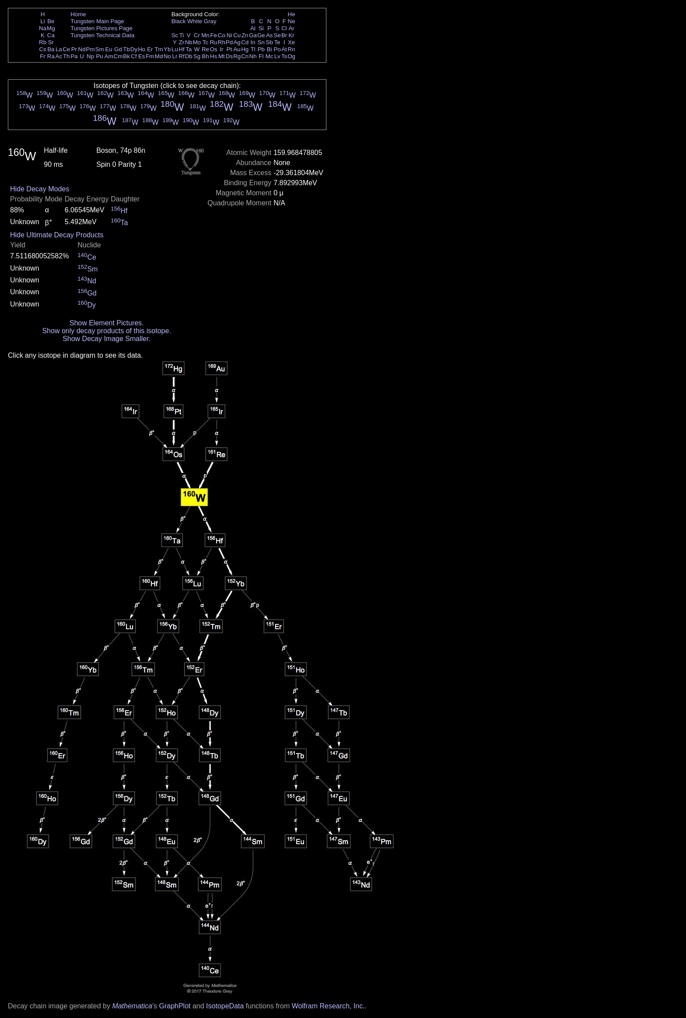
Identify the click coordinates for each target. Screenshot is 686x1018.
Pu (99, 56)
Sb (269, 42)
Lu (175, 49)
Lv (277, 56)
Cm (118, 56)
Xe (291, 42)
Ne (291, 21)
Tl (253, 49)
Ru (213, 42)
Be (50, 21)
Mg (51, 28)
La (59, 49)
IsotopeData (225, 1006)
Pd (229, 42)
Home (78, 14)
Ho (141, 49)
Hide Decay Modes (39, 189)
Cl (284, 28)
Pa (73, 56)
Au (236, 49)
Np (90, 56)
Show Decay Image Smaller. (106, 338)
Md (159, 56)
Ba (50, 49)
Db (188, 56)
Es (141, 56)
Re (205, 49)
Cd (244, 42)
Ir (221, 49)
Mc (269, 56)
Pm (90, 49)
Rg (237, 56)
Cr (197, 35)
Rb (42, 42)
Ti (181, 35)
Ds (229, 56)
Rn (291, 49)
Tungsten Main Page (97, 21)
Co (221, 35)
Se (277, 35)
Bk (126, 56)
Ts (284, 56)
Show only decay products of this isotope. (106, 331)
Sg (196, 56)
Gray (210, 21)
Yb (167, 49)
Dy (133, 49)
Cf (133, 56)
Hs (213, 56)
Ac (59, 56)
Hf (181, 49)
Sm (99, 49)
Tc (205, 42)
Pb (261, 49)
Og (291, 56)
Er (150, 49)
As (269, 35)
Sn (261, 42)
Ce (66, 49)
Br (284, 35)
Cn (244, 56)
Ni (229, 35)
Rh (221, 42)
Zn (245, 35)
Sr (51, 42)
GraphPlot (174, 1006)
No (167, 56)
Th (66, 56)
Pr (74, 49)
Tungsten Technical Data (102, 35)
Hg (244, 49)
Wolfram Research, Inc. (328, 1006)
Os (213, 49)
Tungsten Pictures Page (101, 28)
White (194, 21)
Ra (51, 56)
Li (42, 21)
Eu (108, 49)
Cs (42, 49)
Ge (261, 35)
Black (179, 21)
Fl (261, 56)
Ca (51, 35)
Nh (253, 56)
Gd (118, 49)
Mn (205, 35)
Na (42, 28)
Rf (181, 56)
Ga (253, 35)
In (253, 42)
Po (277, 49)
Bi (269, 49)
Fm (150, 56)
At (284, 49)
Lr (175, 56)
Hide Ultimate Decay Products (56, 235)
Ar (291, 28)
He (291, 14)
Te (277, 42)
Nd (82, 49)
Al (253, 28)
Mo (197, 42)
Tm (158, 49)
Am (109, 56)
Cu (237, 35)
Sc (175, 35)
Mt (221, 56)
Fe (213, 35)
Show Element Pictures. (107, 323)
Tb (126, 49)
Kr (291, 35)
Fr (43, 56)
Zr (182, 42)
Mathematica (132, 1006)
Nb (188, 42)
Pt (229, 49)
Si (261, 28)
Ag (236, 42)
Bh (205, 56)
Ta (189, 49)
